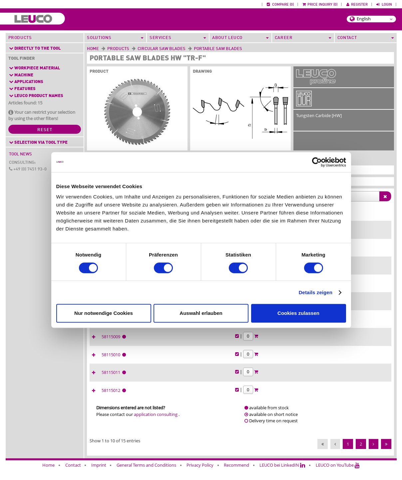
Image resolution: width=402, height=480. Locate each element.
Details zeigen (315, 292)
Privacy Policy (200, 476)
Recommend (236, 476)
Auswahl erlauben (201, 313)
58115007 (351, 306)
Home (93, 49)
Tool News (20, 154)
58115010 (351, 361)
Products (20, 38)
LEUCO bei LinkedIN (282, 476)
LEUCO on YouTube (338, 476)
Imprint (98, 476)
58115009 (351, 343)
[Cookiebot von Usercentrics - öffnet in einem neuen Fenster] (317, 162)
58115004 (351, 251)
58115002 (351, 232)
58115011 (351, 379)
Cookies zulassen (298, 313)
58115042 (351, 269)
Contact (73, 476)
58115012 (351, 398)
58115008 (351, 324)
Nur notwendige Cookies (103, 313)
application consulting (156, 425)
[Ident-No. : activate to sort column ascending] (352, 218)
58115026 (351, 288)
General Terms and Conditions (146, 476)
